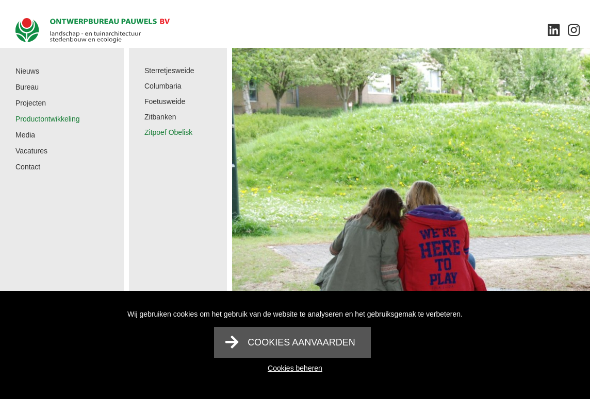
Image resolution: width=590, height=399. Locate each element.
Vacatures (31, 151)
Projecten (30, 103)
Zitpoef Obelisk (168, 132)
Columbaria (163, 86)
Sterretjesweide (169, 70)
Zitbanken (160, 117)
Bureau (27, 87)
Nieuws (27, 71)
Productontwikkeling (47, 119)
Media (25, 135)
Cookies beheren (295, 368)
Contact (27, 167)
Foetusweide (164, 101)
